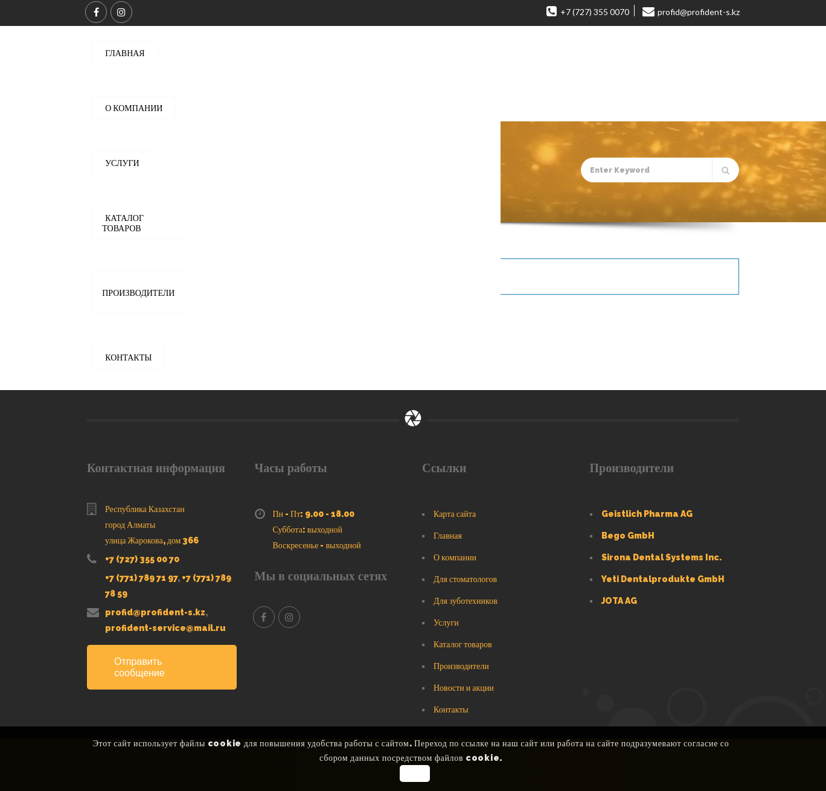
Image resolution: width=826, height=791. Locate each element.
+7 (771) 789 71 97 (141, 578)
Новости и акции (464, 688)
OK (414, 773)
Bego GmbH (628, 535)
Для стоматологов (465, 579)
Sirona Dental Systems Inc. (661, 557)
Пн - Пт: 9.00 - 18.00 (314, 514)
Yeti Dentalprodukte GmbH (663, 579)
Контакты (451, 709)
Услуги (446, 622)
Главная (144, 205)
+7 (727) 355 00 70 (142, 559)
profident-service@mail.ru (165, 628)
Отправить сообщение (139, 667)
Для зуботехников (466, 601)
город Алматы (130, 525)
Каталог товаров (200, 205)
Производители (461, 666)
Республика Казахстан (145, 509)
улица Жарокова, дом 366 (152, 540)
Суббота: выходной (308, 529)
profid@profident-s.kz (155, 612)
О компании (455, 557)
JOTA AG (619, 601)
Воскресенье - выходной (317, 545)
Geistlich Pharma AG (647, 514)
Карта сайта (455, 514)
